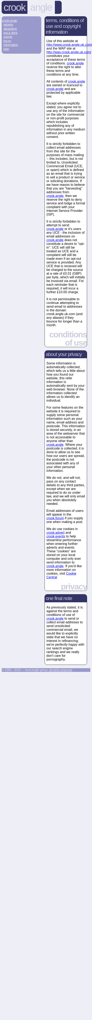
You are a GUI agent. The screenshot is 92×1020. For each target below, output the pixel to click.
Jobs (6, 49)
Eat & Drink (11, 33)
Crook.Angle (9, 21)
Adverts (8, 24)
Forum (7, 41)
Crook (14, 7)
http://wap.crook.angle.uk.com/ (68, 52)
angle (41, 7)
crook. (75, 63)
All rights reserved (60, 670)
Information (11, 45)
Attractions (10, 29)
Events (8, 37)
